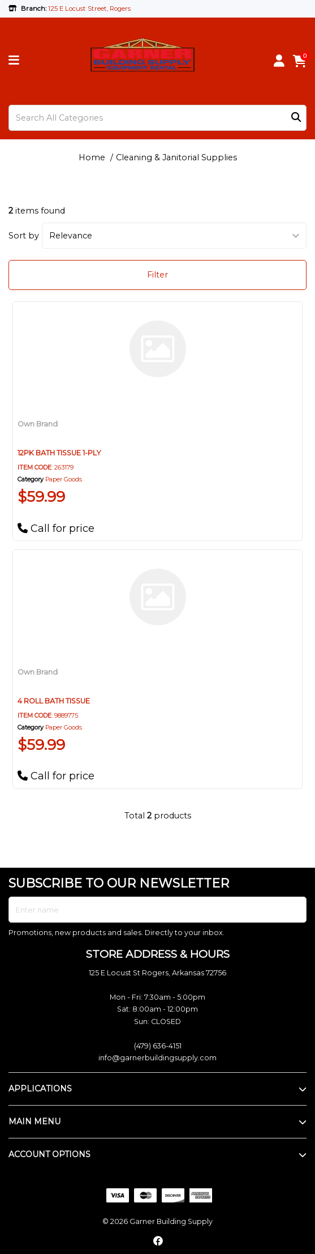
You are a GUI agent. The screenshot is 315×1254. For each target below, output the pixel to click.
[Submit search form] (296, 117)
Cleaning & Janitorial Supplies (176, 157)
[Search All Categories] (157, 118)
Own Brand (38, 424)
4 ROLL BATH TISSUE (54, 701)
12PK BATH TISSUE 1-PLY (59, 453)
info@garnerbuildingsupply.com (157, 1057)
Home (92, 157)
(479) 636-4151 (158, 1046)
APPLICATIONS (40, 1089)
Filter (157, 275)
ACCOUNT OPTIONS (49, 1154)
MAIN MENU (34, 1121)
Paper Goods (63, 479)
